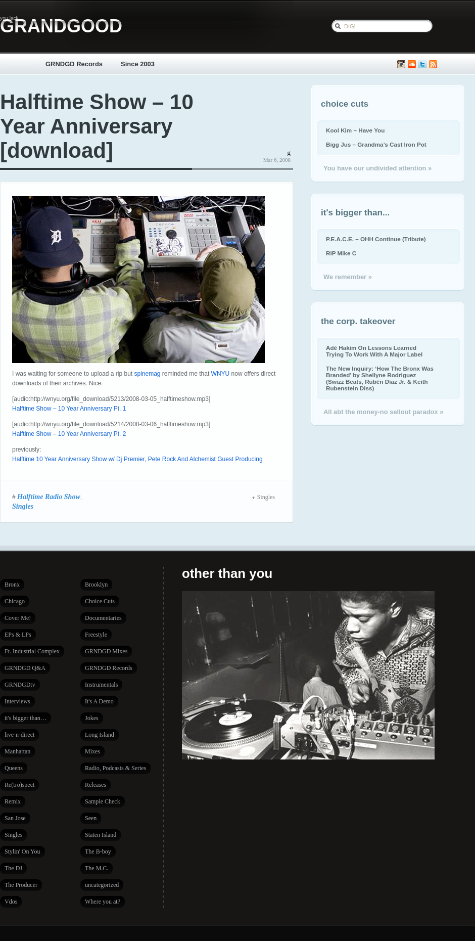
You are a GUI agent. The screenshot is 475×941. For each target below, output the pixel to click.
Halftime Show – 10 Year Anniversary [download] (97, 126)
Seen (91, 818)
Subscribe (433, 64)
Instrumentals (101, 684)
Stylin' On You (22, 851)
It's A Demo (99, 701)
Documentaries (103, 617)
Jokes (92, 718)
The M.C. (96, 868)
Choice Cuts (100, 601)
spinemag (147, 373)
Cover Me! (18, 617)
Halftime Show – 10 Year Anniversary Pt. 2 (69, 433)
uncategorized (102, 884)
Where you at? (102, 901)
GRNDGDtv (20, 684)
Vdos (11, 901)
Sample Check (102, 801)
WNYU (220, 373)
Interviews (17, 701)
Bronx (12, 584)
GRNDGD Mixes (106, 651)
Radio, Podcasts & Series (115, 768)
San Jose (15, 818)
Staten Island (100, 834)
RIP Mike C (341, 253)
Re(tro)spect (19, 784)
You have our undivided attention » (377, 168)
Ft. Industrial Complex (32, 651)
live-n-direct (19, 734)
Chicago (15, 601)
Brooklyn (96, 584)
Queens (14, 768)
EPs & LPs (18, 634)
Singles (22, 506)
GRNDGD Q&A (25, 667)
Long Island (99, 734)
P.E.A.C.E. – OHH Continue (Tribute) (376, 239)
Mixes (92, 751)
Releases (95, 784)
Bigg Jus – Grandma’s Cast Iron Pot (376, 144)
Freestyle (96, 634)
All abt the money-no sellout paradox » (383, 412)
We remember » (347, 277)
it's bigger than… (25, 718)
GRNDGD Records (74, 64)
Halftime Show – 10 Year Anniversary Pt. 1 (69, 408)
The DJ (13, 868)
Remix (13, 801)
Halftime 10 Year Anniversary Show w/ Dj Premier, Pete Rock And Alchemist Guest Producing (137, 459)
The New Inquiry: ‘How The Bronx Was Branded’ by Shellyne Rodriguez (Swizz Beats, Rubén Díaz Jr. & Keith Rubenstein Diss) (380, 378)
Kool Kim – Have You (355, 130)
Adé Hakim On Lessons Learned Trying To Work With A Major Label (374, 350)
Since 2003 (138, 64)
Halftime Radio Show (48, 496)
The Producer (21, 884)
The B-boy (98, 851)
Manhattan (17, 751)
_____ (18, 64)
